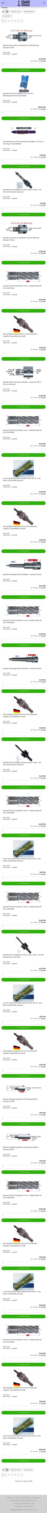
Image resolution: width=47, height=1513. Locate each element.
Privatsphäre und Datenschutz (23, 1506)
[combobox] (15, 12)
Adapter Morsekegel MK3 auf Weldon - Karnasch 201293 (22, 668)
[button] (3, 12)
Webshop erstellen (16, 1509)
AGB (33, 1503)
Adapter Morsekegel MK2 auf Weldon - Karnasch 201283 (22, 574)
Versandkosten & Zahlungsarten (31, 1497)
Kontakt (17, 1497)
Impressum (9, 1497)
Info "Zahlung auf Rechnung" (21, 1503)
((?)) (16, 54)
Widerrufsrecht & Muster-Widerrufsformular (23, 1500)
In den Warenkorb (23, 70)
